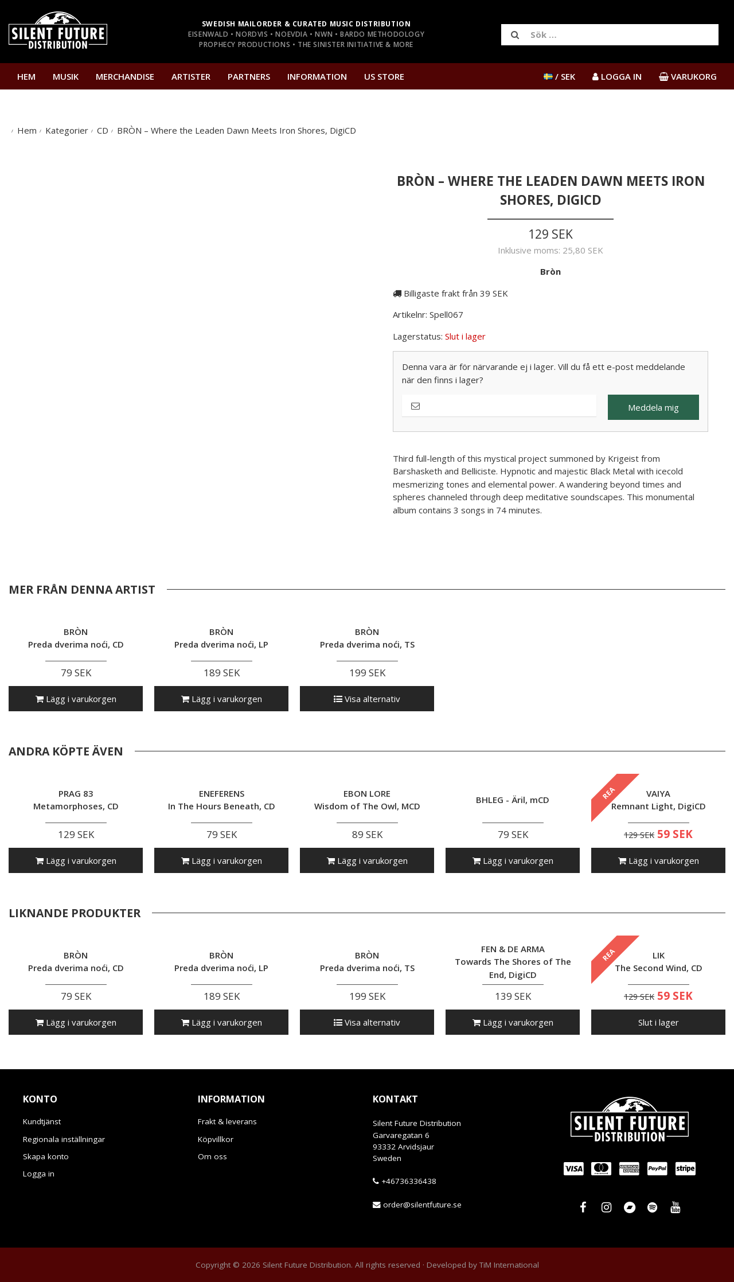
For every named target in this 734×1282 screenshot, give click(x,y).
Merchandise (125, 76)
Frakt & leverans (227, 1121)
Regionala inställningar (64, 1139)
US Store (384, 76)
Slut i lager (658, 1022)
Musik (66, 76)
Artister (190, 76)
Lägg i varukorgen (76, 698)
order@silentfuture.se (422, 1204)
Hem (26, 76)
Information (317, 76)
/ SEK (559, 76)
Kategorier (66, 130)
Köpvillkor (215, 1139)
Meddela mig (653, 407)
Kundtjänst (42, 1121)
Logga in (38, 1173)
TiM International (509, 1265)
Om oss (212, 1156)
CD (102, 130)
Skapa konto (46, 1156)
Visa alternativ (367, 698)
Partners (249, 76)
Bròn (550, 271)
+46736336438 (408, 1181)
